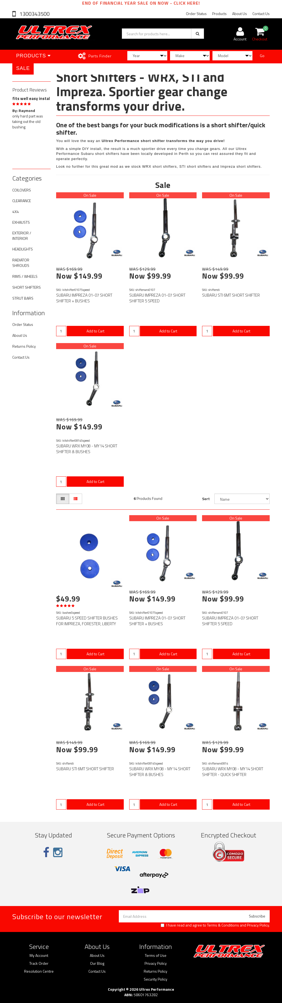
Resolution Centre (39, 971)
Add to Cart (95, 331)
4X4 (15, 211)
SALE (23, 68)
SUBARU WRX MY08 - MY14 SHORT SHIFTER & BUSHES (86, 449)
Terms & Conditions (223, 925)
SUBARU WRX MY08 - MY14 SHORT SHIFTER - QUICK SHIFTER (232, 772)
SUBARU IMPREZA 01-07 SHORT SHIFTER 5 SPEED (157, 298)
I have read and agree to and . (215, 925)
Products (219, 13)
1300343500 (34, 14)
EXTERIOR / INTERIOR (21, 235)
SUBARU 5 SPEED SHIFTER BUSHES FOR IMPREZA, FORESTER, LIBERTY (87, 621)
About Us (239, 13)
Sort (206, 499)
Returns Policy (24, 346)
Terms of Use (155, 955)
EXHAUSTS (21, 222)
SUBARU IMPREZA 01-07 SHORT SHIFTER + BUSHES (84, 298)
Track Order (38, 963)
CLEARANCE (21, 200)
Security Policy (155, 979)
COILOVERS (21, 190)
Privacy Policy (258, 925)
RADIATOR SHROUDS (20, 262)
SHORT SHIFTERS (26, 287)
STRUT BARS (22, 298)
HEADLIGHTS (22, 249)
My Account (39, 955)
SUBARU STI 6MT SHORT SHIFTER (231, 295)
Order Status (196, 13)
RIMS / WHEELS (25, 276)
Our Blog (97, 963)
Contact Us (261, 13)
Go (262, 55)
